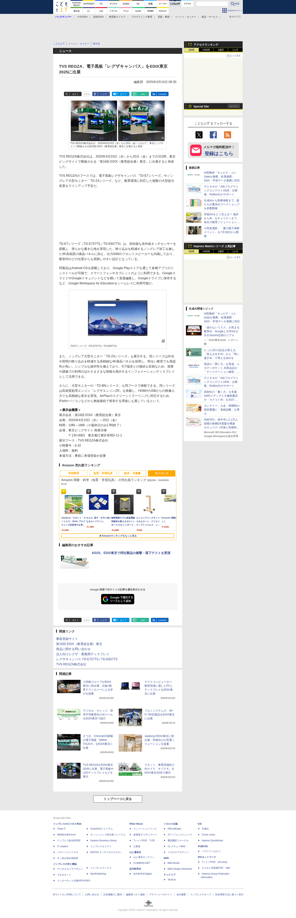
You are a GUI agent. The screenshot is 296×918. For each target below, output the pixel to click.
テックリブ (169, 874)
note (143, 94)
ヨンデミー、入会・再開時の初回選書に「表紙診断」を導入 (221, 409)
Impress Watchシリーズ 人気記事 (215, 246)
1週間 (221, 50)
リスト (86, 94)
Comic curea (208, 834)
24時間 (206, 50)
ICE (200, 824)
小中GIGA (82, 16)
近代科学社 (135, 869)
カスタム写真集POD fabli (216, 868)
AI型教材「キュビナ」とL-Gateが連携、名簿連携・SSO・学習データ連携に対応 (222, 176)
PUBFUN (203, 846)
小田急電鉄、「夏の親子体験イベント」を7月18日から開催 (221, 232)
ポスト (75, 94)
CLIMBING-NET (141, 863)
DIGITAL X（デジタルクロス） (106, 852)
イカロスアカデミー (178, 852)
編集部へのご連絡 (135, 894)
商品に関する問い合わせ (73, 649)
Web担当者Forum (66, 834)
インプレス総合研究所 (69, 840)
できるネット (64, 874)
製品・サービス (210, 16)
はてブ (123, 94)
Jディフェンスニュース (180, 834)
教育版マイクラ (117, 16)
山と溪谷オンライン (143, 857)
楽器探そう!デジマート (145, 834)
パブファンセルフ (211, 851)
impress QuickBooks (212, 840)
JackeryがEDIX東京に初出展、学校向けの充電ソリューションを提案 (159, 739)
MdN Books (174, 863)
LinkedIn (162, 94)
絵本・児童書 (132, 473)
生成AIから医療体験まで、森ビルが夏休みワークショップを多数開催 (221, 204)
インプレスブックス (100, 868)
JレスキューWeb (176, 846)
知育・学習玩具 (103, 473)
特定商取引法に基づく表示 (229, 894)
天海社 (205, 828)
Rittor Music (136, 824)
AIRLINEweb (174, 828)
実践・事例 (164, 16)
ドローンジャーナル (67, 852)
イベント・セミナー (185, 16)
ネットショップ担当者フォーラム (108, 834)
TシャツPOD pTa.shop (214, 862)
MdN (166, 858)
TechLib (172, 879)
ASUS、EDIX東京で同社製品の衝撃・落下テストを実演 (131, 553)
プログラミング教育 (141, 16)
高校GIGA (98, 16)
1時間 (191, 50)
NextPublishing (98, 873)
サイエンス (162, 473)
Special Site (201, 106)
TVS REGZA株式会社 (71, 664)
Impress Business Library (103, 840)
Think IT (61, 828)
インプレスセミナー (100, 846)
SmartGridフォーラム (101, 828)
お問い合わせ (92, 894)
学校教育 (73, 473)
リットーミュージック (145, 828)
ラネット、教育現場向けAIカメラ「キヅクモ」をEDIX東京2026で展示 (159, 768)
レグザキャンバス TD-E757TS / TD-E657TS (87, 659)
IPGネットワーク (207, 857)
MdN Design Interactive (180, 869)
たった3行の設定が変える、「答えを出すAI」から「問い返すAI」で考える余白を (221, 354)
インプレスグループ (200, 894)
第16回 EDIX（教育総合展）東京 (79, 644)
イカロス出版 (171, 824)
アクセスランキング (206, 44)
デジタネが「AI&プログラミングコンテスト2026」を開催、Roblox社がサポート (221, 190)
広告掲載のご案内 (112, 894)
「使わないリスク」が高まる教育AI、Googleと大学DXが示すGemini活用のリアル (221, 331)
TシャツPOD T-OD (144, 840)
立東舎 (136, 846)
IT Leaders (62, 846)
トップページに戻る (118, 799)
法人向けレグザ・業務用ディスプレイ (82, 654)
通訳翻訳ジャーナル (178, 840)
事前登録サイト (67, 639)
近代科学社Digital (142, 873)
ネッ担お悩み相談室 (67, 858)
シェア (103, 94)
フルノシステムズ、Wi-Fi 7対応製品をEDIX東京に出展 (159, 714)
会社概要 (181, 894)
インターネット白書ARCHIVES (73, 880)
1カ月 (235, 50)
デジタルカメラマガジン (70, 869)
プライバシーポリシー (160, 894)
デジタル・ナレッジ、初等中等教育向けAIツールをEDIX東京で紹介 (98, 714)
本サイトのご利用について (67, 894)
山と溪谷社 (135, 852)
